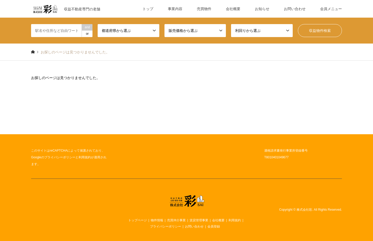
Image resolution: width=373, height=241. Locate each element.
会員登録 (213, 226)
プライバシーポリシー (59, 157)
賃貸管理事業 (199, 220)
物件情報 (157, 220)
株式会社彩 (304, 209)
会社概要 (233, 9)
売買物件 (204, 9)
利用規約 (84, 157)
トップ (147, 9)
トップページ (137, 220)
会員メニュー (331, 9)
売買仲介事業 (176, 220)
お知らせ (262, 9)
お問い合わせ (295, 9)
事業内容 (175, 9)
